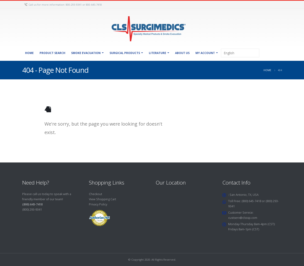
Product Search (52, 53)
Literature (157, 53)
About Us (182, 53)
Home (29, 53)
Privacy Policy (98, 204)
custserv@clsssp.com (243, 218)
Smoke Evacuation (86, 53)
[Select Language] (240, 53)
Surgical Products (125, 53)
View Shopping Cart (102, 199)
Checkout (95, 194)
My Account (205, 53)
